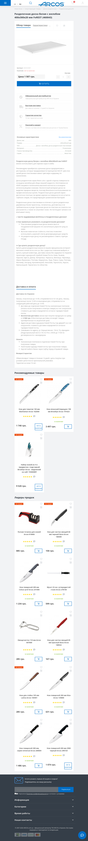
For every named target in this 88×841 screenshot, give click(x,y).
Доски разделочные (50, 9)
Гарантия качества (33, 115)
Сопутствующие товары (33, 9)
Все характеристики (65, 137)
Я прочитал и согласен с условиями (41, 794)
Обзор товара (23, 25)
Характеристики (40, 25)
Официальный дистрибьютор (38, 96)
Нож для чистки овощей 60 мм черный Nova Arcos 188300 (58, 534)
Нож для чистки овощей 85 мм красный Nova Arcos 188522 (58, 642)
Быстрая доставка (33, 105)
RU (20, 4)
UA (15, 4)
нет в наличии (38, 427)
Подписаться (66, 789)
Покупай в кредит (33, 125)
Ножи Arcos (18, 9)
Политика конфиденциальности (37, 794)
